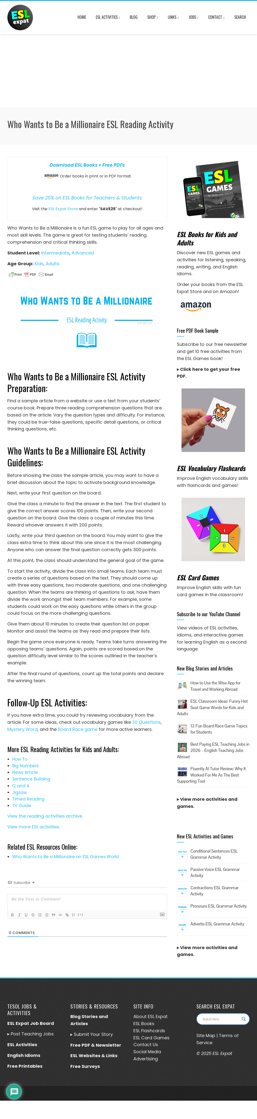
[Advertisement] (128, 70)
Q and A (20, 786)
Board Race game (77, 729)
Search (240, 17)
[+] (80, 914)
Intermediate (55, 253)
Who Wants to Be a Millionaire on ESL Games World (65, 857)
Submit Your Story (93, 1034)
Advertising (145, 1059)
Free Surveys (85, 1066)
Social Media (147, 1052)
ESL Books (143, 1023)
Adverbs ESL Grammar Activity (217, 924)
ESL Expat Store (63, 209)
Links (173, 17)
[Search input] (221, 1019)
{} (73, 914)
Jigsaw (19, 792)
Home (81, 17)
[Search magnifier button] (243, 1019)
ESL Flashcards (149, 1031)
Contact (216, 17)
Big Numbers (25, 766)
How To (19, 759)
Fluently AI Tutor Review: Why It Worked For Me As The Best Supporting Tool (211, 775)
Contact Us (145, 1045)
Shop (152, 17)
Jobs (194, 17)
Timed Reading (28, 799)
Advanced (83, 253)
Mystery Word (22, 729)
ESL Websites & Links (94, 1056)
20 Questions (146, 722)
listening (214, 260)
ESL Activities (108, 17)
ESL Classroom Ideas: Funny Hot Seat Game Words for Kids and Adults (212, 707)
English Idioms (23, 1055)
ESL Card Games (151, 1038)
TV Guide (21, 806)
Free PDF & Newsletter (95, 1045)
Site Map (205, 1035)
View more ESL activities (33, 827)
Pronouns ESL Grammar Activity (218, 906)
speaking (235, 260)
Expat (161, 1016)
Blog (134, 17)
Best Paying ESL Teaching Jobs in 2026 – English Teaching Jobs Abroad (213, 750)
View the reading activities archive (44, 816)
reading (185, 267)
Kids (39, 264)
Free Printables (25, 1066)
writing (203, 267)
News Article (25, 772)
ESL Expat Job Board (30, 1023)
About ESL (143, 1016)
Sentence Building (31, 779)
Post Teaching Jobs (32, 1034)
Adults (52, 264)
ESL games (218, 253)
